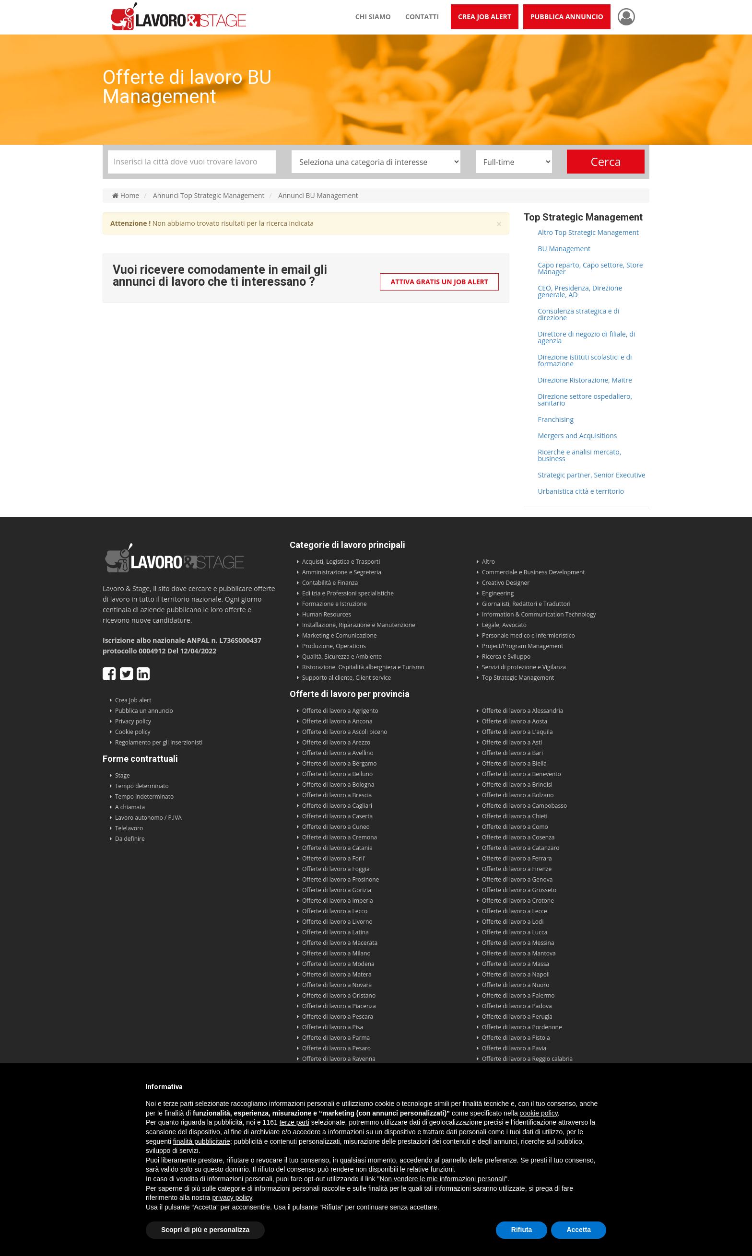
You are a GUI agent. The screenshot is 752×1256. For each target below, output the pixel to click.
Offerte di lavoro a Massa (515, 964)
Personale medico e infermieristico (528, 635)
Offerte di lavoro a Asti (512, 742)
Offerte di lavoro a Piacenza (339, 1006)
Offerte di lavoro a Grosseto (519, 890)
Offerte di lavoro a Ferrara (517, 858)
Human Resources (326, 614)
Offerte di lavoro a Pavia (514, 1048)
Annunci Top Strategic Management (209, 195)
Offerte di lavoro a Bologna (338, 784)
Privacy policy (133, 721)
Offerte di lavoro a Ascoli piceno (345, 732)
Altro (488, 562)
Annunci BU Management (318, 195)
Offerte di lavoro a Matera (337, 974)
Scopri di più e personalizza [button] (205, 1229)
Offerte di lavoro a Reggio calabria (527, 1059)
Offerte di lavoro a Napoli (516, 974)
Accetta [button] (578, 1229)
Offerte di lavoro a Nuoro (515, 985)
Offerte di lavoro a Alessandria (522, 711)
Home (125, 195)
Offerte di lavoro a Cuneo (336, 827)
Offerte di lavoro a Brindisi (517, 784)
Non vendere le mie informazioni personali (442, 1179)
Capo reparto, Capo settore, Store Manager (590, 268)
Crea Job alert (133, 700)
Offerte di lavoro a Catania (337, 848)
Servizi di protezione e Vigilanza (524, 667)
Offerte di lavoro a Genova (517, 879)
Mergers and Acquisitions (577, 435)
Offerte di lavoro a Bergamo (339, 763)
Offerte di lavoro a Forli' (333, 858)
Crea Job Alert (484, 16)
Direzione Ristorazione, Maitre (585, 379)
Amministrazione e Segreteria (341, 572)
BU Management (564, 248)
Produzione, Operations (334, 646)
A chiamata (130, 807)
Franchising (556, 419)
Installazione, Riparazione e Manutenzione (358, 625)
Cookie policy (133, 732)
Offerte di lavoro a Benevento (521, 774)
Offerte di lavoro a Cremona (339, 837)
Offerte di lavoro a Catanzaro (521, 848)
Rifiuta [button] (521, 1229)
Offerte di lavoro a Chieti (515, 816)
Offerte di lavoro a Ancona (337, 721)
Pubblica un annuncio (144, 711)
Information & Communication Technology (539, 614)
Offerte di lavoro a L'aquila (517, 732)
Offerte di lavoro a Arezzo (336, 742)
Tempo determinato (142, 786)
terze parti (294, 1122)
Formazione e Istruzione (334, 604)
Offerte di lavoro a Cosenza (518, 837)
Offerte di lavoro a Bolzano (517, 795)
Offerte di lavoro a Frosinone (340, 879)
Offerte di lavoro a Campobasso (524, 806)
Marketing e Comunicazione (339, 635)
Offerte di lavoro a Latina (335, 932)
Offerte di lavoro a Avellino (338, 753)
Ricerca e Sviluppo (506, 656)
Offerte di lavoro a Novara (337, 985)
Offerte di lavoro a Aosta (514, 721)
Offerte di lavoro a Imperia (337, 900)
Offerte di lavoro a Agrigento (340, 711)
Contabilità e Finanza (330, 583)
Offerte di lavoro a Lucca (514, 932)
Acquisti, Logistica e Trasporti (341, 562)
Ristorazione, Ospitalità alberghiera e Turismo (363, 667)
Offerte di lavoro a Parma (336, 1038)
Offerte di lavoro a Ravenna (339, 1059)
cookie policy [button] (539, 1113)
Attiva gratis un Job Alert (439, 281)
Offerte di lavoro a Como (515, 827)
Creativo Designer (505, 583)
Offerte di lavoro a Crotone (518, 900)
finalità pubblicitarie (201, 1141)
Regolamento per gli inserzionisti (158, 742)
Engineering (498, 593)
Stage (122, 775)
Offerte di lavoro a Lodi (512, 922)
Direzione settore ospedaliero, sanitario (585, 399)
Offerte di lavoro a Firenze (517, 869)
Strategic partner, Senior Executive (592, 474)
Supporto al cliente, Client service (346, 678)
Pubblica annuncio (566, 16)
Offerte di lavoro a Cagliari (337, 806)
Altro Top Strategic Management (588, 232)
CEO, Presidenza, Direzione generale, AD (580, 291)
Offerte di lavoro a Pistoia (516, 1038)
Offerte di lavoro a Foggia (336, 869)
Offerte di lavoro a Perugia (517, 1016)
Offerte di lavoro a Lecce (514, 911)
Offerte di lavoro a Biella (514, 763)
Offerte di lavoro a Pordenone (522, 1027)
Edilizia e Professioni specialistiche (348, 593)
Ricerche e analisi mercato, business (580, 455)
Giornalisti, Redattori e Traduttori (526, 604)
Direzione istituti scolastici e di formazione (585, 360)
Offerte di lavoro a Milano (336, 953)
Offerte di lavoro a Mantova (519, 953)
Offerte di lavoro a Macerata (339, 943)
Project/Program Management (522, 646)
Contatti (422, 16)
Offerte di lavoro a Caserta (337, 816)
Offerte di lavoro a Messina (518, 943)
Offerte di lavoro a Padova (517, 1006)
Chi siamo (373, 16)
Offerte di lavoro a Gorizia (336, 890)
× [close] (499, 224)
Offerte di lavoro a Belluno (337, 774)
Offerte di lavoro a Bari (512, 753)
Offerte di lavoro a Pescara (337, 1016)
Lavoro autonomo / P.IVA (148, 818)
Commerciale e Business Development (533, 572)
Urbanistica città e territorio (581, 491)
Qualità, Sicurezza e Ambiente (342, 656)
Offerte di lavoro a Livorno (337, 922)
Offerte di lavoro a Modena (338, 964)
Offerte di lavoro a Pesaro (336, 1048)
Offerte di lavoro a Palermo (518, 995)
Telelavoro (129, 828)
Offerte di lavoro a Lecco (334, 911)
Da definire (130, 839)
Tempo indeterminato (144, 796)
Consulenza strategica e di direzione (579, 314)
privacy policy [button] (232, 1197)
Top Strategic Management (518, 678)
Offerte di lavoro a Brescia (337, 795)
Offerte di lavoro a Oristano (339, 995)
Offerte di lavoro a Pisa (332, 1027)
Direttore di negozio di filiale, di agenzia (586, 337)
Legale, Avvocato (504, 625)
